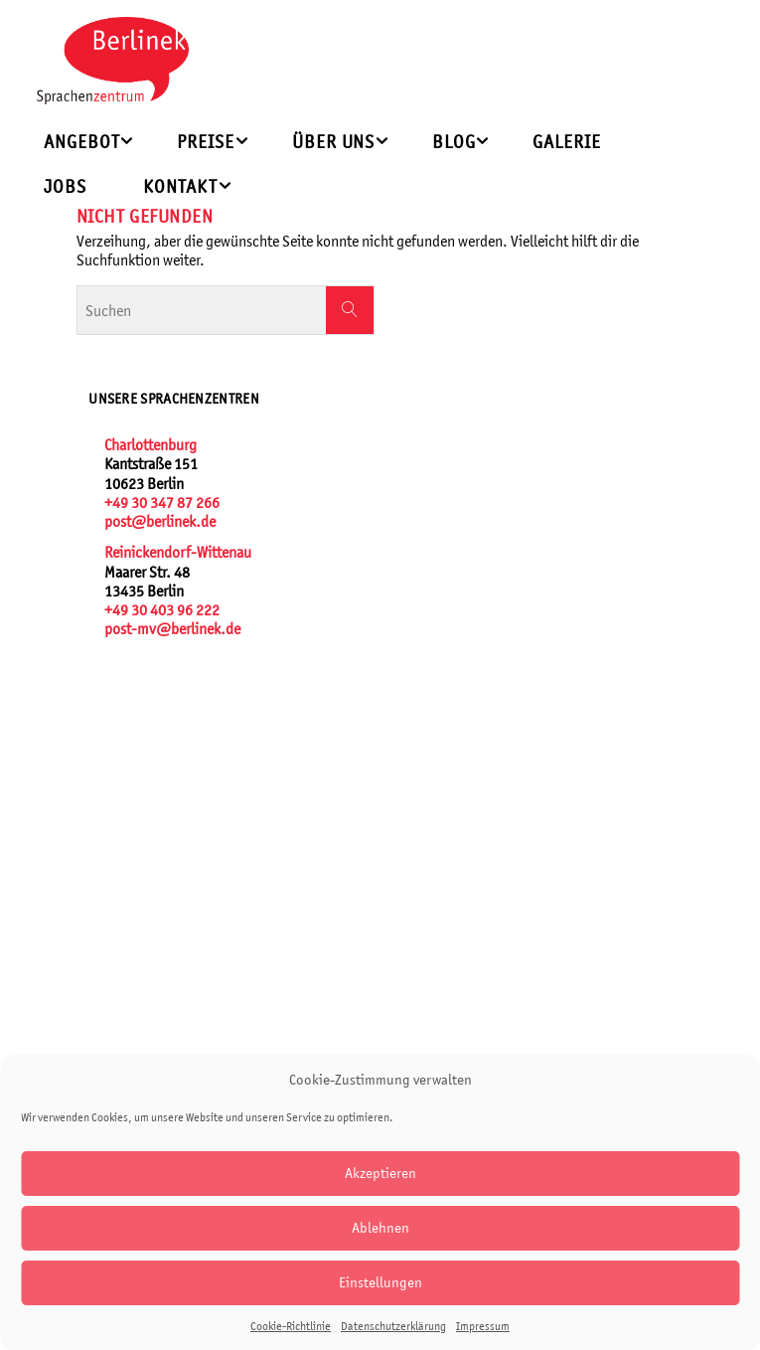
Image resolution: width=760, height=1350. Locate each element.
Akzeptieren (380, 1172)
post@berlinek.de (160, 521)
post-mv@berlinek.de (172, 628)
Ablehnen (380, 1227)
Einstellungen (380, 1281)
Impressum (483, 1326)
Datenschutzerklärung (393, 1326)
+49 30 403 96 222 (162, 609)
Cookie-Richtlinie (290, 1326)
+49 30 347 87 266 (162, 502)
